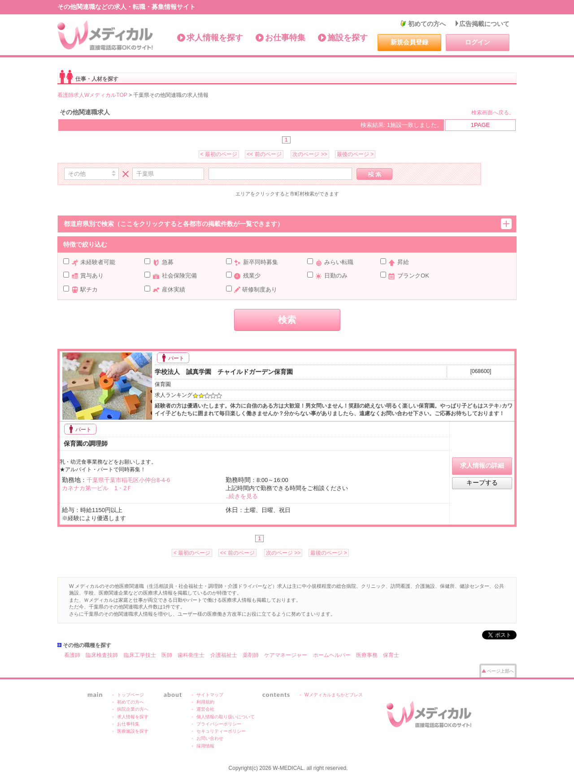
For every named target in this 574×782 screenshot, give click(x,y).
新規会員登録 (409, 42)
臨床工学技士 (140, 655)
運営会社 (205, 709)
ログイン (477, 42)
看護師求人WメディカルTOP (92, 95)
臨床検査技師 (102, 655)
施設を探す (347, 37)
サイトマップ (209, 694)
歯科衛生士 (191, 655)
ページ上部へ (500, 671)
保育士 (391, 655)
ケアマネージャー (285, 655)
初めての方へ (427, 23)
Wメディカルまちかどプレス (333, 694)
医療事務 (367, 655)
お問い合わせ (209, 738)
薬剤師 (251, 655)
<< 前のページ (264, 154)
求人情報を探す (215, 37)
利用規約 (205, 701)
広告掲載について (484, 23)
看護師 (72, 655)
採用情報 (205, 745)
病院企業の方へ (132, 709)
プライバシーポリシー (218, 723)
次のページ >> (309, 154)
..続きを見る (242, 496)
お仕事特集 (285, 37)
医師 (166, 655)
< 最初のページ (218, 154)
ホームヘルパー (332, 655)
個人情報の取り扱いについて (225, 716)
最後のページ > (355, 154)
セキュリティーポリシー (221, 731)
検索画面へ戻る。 (492, 112)
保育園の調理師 (85, 443)
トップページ (130, 694)
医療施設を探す (132, 731)
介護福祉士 (223, 655)
